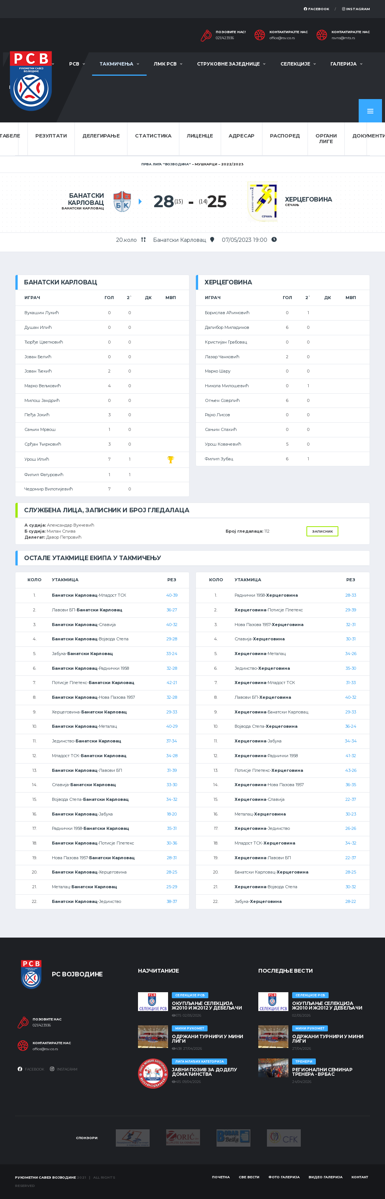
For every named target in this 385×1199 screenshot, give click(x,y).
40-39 (171, 595)
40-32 (171, 624)
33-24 (171, 653)
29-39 (351, 609)
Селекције (295, 64)
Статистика (153, 136)
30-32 (351, 886)
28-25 (172, 872)
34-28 (171, 755)
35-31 (172, 828)
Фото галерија (284, 1177)
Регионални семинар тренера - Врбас (322, 1072)
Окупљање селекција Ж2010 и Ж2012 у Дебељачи (207, 1005)
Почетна (221, 1177)
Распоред (285, 136)
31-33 (351, 682)
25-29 (172, 886)
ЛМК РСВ (165, 64)
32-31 (351, 624)
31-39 (172, 770)
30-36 (172, 843)
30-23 (351, 814)
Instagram (356, 9)
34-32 (171, 799)
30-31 (351, 639)
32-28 (172, 668)
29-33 (172, 712)
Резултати (51, 136)
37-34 (171, 741)
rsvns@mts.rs (343, 38)
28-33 (351, 595)
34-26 (350, 653)
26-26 (351, 828)
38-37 (172, 901)
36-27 (172, 609)
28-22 (351, 901)
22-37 (351, 799)
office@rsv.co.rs (282, 38)
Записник (322, 531)
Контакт (360, 1177)
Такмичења (116, 64)
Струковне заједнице (228, 64)
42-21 (172, 682)
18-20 (172, 814)
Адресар (242, 136)
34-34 (351, 741)
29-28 (172, 639)
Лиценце (200, 136)
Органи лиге (325, 139)
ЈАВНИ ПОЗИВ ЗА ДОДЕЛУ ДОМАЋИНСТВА (204, 1072)
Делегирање (101, 136)
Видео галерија (326, 1177)
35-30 (351, 668)
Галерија (343, 64)
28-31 (172, 857)
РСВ (74, 64)
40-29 (171, 726)
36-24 (350, 726)
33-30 (172, 784)
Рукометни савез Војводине (45, 1177)
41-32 (351, 755)
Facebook (316, 9)
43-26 (350, 770)
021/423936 (225, 38)
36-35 (351, 784)
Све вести (249, 1177)
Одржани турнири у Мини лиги (207, 1039)
